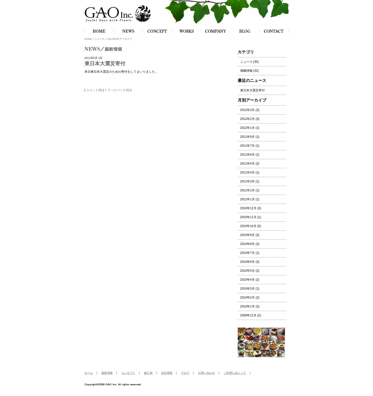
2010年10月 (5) (250, 226)
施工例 (148, 372)
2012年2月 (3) (249, 119)
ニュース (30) (249, 62)
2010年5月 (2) (249, 271)
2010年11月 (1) (250, 217)
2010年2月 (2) (249, 297)
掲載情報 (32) (249, 70)
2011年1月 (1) (249, 199)
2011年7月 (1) (249, 145)
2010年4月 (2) (249, 279)
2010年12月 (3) (250, 208)
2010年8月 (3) (249, 244)
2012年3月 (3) (249, 110)
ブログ (185, 372)
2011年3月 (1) (249, 181)
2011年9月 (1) (249, 137)
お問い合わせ (206, 372)
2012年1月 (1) (249, 128)
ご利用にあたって (235, 372)
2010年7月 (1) (249, 253)
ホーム (89, 372)
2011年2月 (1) (249, 190)
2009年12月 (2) (250, 315)
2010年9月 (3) (249, 235)
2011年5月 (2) (249, 163)
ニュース (99, 39)
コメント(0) (94, 90)
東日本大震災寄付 (105, 63)
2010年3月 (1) (249, 288)
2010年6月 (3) (249, 262)
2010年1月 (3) (249, 306)
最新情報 (107, 372)
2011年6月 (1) (249, 154)
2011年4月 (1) (249, 172)
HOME (88, 39)
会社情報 (166, 372)
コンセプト (128, 372)
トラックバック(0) (117, 90)
